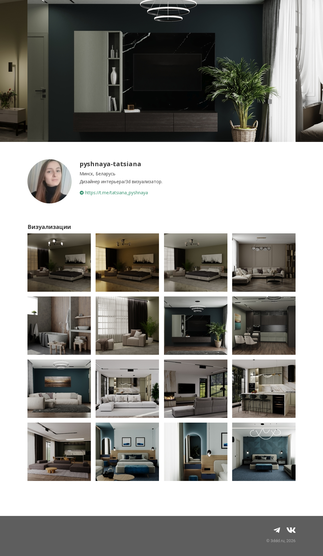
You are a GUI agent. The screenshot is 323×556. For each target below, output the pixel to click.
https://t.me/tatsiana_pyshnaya (113, 193)
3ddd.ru (278, 540)
